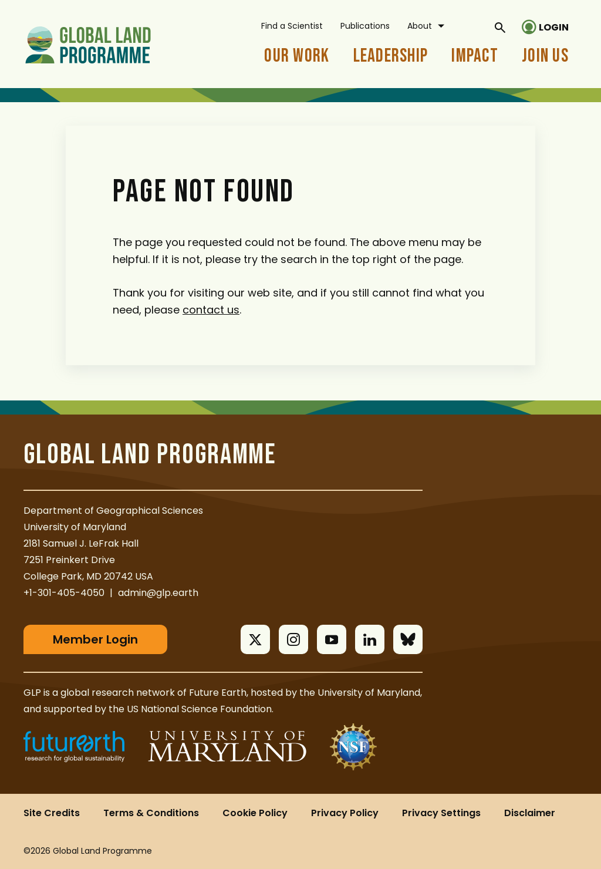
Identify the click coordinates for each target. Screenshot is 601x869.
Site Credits (51, 813)
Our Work (296, 56)
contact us (211, 309)
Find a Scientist (292, 26)
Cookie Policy (255, 813)
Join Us (545, 56)
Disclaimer (529, 813)
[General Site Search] (500, 27)
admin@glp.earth (158, 592)
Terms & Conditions (151, 813)
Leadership (390, 56)
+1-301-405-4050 (63, 592)
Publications (365, 26)
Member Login (95, 639)
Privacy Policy (345, 813)
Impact (474, 56)
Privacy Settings (441, 813)
